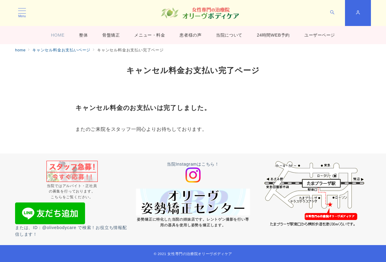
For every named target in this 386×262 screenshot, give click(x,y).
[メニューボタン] (22, 13)
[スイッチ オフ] (332, 13)
